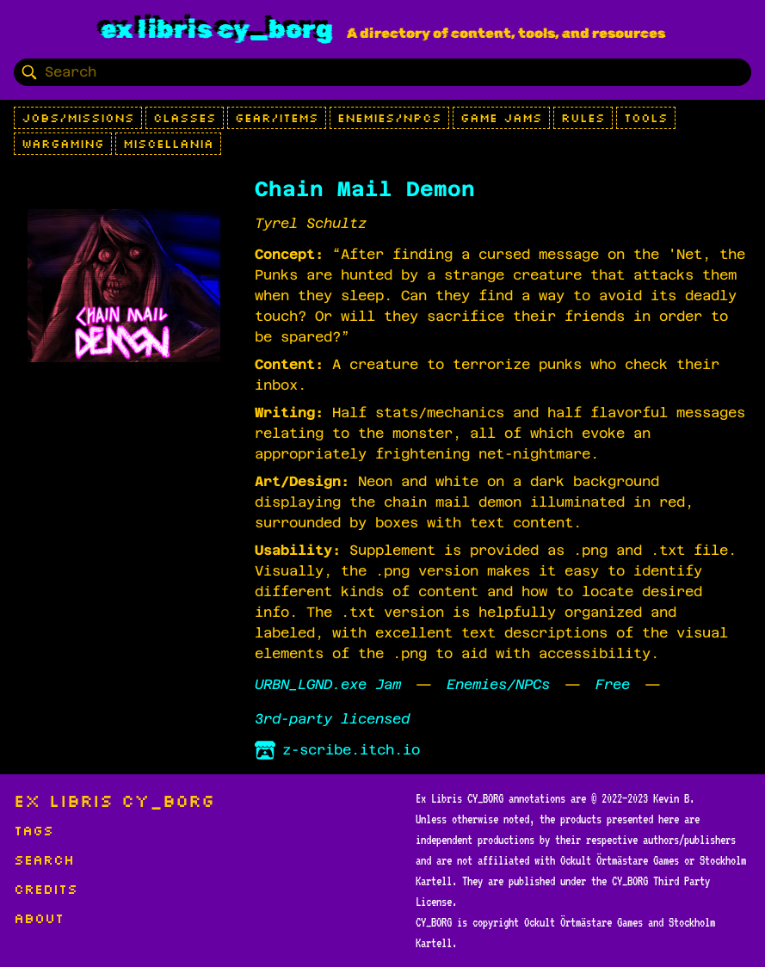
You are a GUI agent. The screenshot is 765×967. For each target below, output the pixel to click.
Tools (646, 118)
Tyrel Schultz (311, 223)
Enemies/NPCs (389, 118)
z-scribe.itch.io (337, 750)
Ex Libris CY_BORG (217, 29)
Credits (45, 888)
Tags (33, 830)
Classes (184, 118)
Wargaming (63, 143)
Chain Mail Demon (365, 189)
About (39, 918)
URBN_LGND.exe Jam (328, 684)
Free (612, 684)
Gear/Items (276, 118)
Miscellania (168, 143)
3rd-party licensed (332, 719)
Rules (583, 118)
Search (44, 859)
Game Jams (501, 118)
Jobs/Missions (78, 118)
